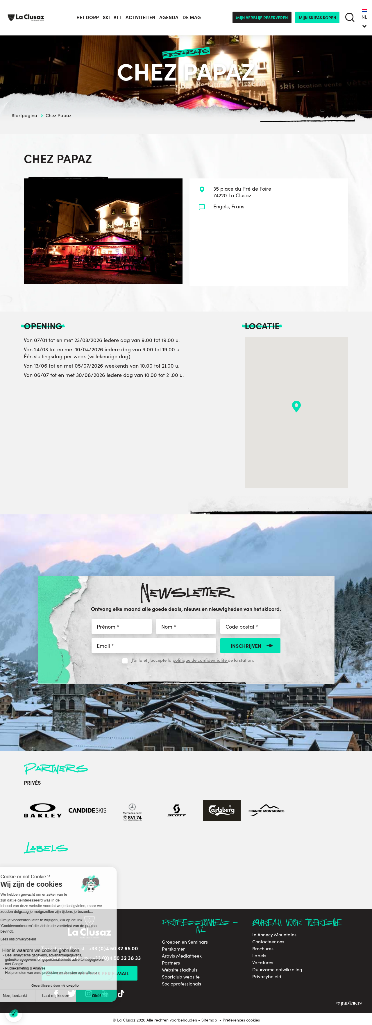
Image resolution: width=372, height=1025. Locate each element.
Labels (259, 955)
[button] (296, 406)
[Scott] (177, 811)
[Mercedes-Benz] (132, 811)
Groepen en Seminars (185, 942)
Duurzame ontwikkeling (277, 969)
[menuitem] (364, 17)
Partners (171, 963)
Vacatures (262, 962)
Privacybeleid (266, 976)
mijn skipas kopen (317, 17)
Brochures (262, 948)
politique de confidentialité (200, 660)
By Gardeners (349, 1003)
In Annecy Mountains (274, 935)
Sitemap (209, 1020)
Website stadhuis (179, 970)
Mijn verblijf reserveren (262, 17)
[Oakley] (43, 811)
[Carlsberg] (222, 811)
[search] (349, 17)
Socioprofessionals (181, 984)
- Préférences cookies (239, 1020)
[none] (364, 17)
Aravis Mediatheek (182, 956)
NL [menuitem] (364, 17)
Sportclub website (181, 977)
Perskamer (173, 949)
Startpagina (24, 115)
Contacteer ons (268, 941)
